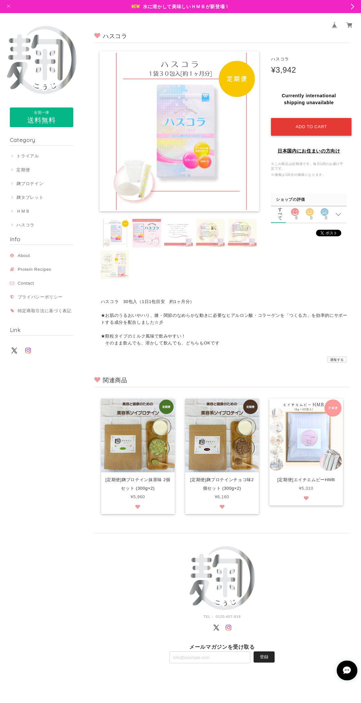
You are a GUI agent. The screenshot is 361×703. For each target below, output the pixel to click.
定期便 (23, 169)
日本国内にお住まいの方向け (309, 149)
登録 (264, 657)
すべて (280, 208)
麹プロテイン (29, 183)
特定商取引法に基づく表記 (45, 310)
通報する (337, 360)
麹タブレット (29, 197)
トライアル (27, 155)
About (24, 255)
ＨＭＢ (23, 211)
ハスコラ (25, 225)
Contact (26, 283)
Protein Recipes (37, 269)
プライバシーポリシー (40, 296)
